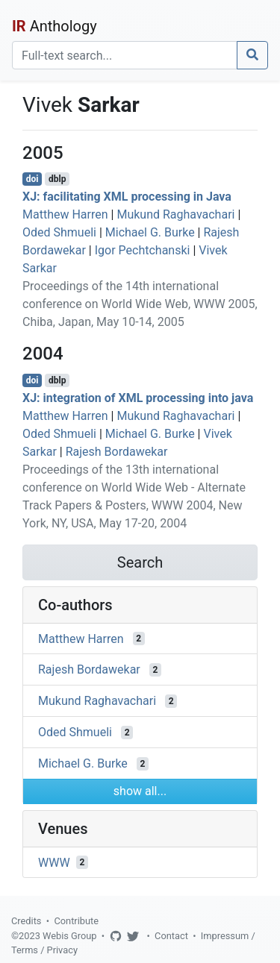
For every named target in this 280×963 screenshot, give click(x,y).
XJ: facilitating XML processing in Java (126, 196)
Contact (171, 935)
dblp (57, 179)
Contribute (76, 920)
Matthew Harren (65, 214)
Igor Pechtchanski (142, 250)
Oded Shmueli (59, 232)
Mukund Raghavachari (175, 214)
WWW (54, 862)
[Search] (124, 55)
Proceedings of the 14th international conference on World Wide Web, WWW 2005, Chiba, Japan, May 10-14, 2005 (140, 304)
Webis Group (70, 935)
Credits (26, 920)
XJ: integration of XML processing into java (137, 398)
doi (32, 179)
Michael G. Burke (150, 232)
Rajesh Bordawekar (117, 452)
